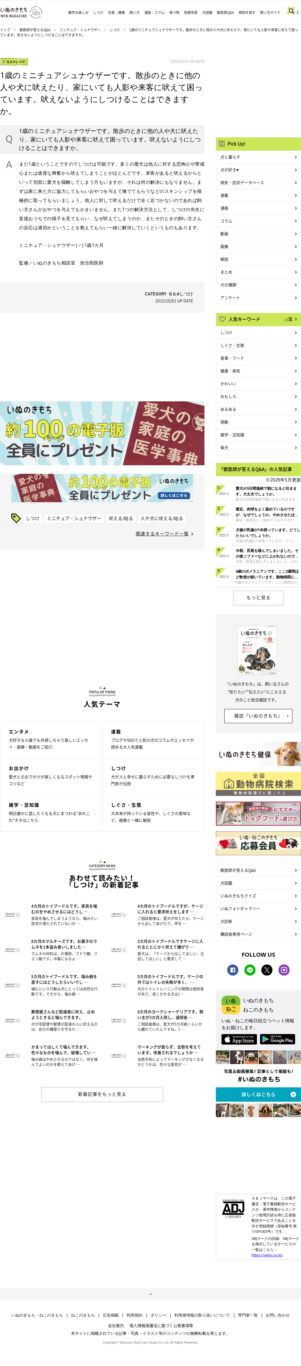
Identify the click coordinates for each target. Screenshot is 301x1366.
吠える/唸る (121, 518)
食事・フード (232, 358)
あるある (228, 409)
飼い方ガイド (270, 12)
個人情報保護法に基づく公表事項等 (161, 1325)
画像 (224, 246)
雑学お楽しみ (78, 12)
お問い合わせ (278, 1315)
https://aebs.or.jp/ (267, 1254)
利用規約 (135, 1315)
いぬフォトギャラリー (240, 908)
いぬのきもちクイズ (238, 895)
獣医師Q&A (225, 12)
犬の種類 (228, 284)
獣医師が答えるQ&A (35, 29)
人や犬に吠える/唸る (162, 518)
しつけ (98, 12)
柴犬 (224, 447)
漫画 (224, 208)
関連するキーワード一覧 (162, 533)
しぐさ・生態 (232, 345)
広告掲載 (111, 1315)
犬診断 (226, 921)
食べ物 (174, 12)
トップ (5, 29)
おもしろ (228, 396)
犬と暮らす (230, 157)
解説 (224, 259)
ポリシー (158, 1315)
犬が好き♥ (229, 169)
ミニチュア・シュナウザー (80, 29)
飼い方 (134, 12)
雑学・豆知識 (232, 434)
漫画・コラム (154, 12)
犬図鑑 (207, 12)
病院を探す (247, 12)
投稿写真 (191, 12)
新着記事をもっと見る (102, 1093)
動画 (224, 233)
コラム (226, 221)
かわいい (228, 383)
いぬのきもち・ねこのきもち (37, 1315)
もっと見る (258, 597)
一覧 (288, 319)
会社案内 (116, 1325)
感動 (224, 422)
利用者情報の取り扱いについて (202, 1315)
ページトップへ (150, 1294)
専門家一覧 (248, 1315)
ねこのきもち (83, 1315)
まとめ (226, 272)
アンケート (230, 297)
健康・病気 (230, 371)
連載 (224, 195)
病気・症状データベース (242, 182)
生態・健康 (116, 12)
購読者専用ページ (236, 934)
